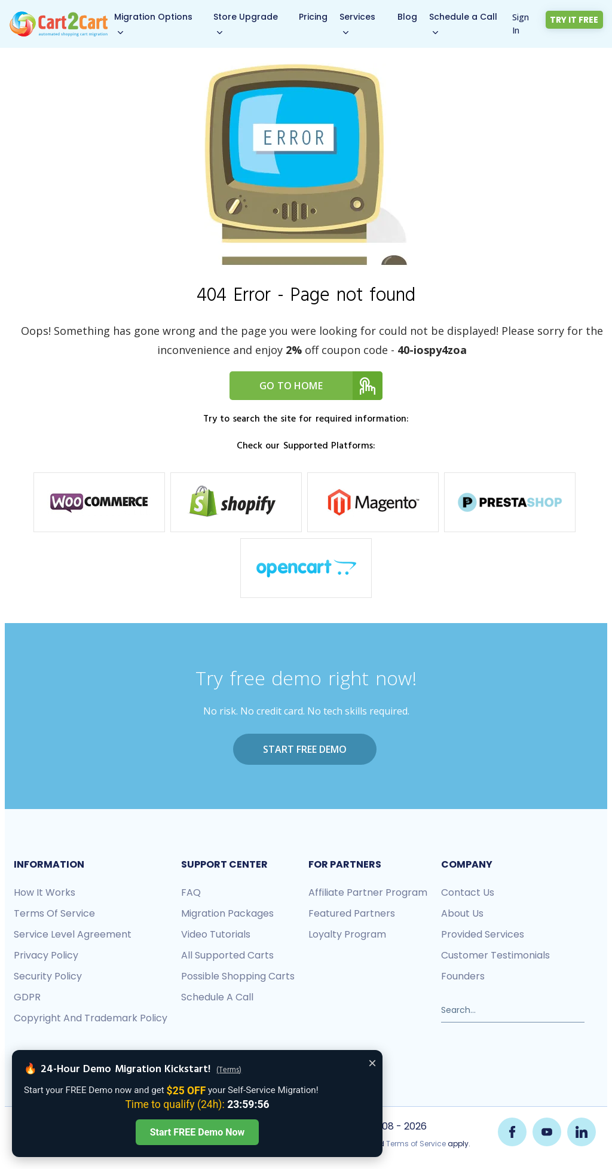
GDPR (27, 997)
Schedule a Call (464, 17)
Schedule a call (217, 997)
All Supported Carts (227, 955)
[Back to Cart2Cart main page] (59, 17)
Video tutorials (215, 934)
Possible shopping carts (238, 976)
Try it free (574, 20)
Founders (463, 976)
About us (462, 913)
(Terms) (228, 1070)
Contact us (467, 892)
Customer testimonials (495, 955)
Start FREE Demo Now (197, 1132)
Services (358, 17)
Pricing (313, 17)
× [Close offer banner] (372, 1063)
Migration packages (227, 913)
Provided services (482, 934)
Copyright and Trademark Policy (90, 1018)
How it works (44, 892)
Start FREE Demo (305, 749)
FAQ (191, 892)
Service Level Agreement (72, 934)
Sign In (521, 23)
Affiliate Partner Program (367, 892)
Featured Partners (351, 913)
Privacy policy (46, 955)
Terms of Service (54, 913)
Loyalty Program (347, 934)
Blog (408, 17)
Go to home (320, 385)
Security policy (48, 976)
